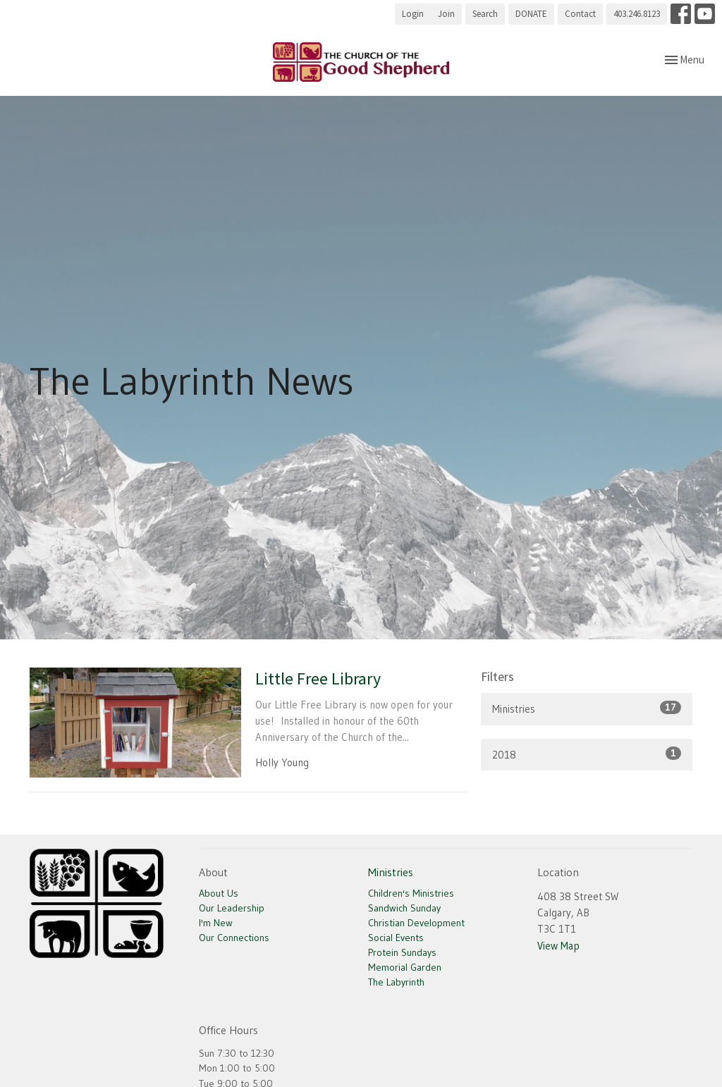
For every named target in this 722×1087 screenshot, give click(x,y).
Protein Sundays (402, 952)
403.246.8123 (636, 14)
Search (485, 14)
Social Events (396, 937)
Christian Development (416, 922)
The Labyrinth (396, 982)
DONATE (531, 14)
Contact (580, 14)
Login (413, 14)
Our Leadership (231, 908)
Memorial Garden (404, 967)
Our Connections (234, 937)
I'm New (216, 922)
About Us (218, 893)
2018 (586, 754)
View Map (558, 945)
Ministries (586, 708)
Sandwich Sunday (404, 908)
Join (446, 14)
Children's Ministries (411, 893)
